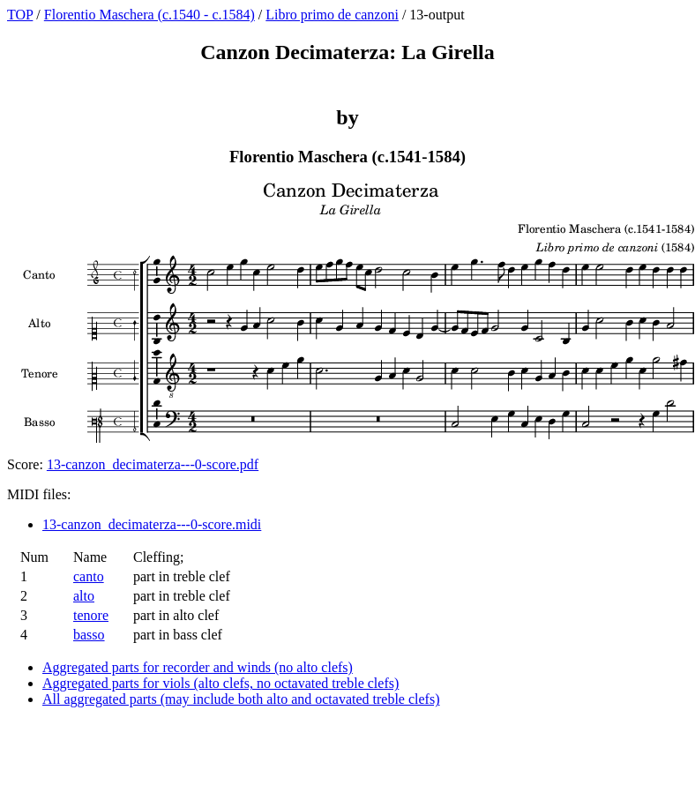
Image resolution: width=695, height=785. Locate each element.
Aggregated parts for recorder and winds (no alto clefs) (197, 667)
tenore (90, 615)
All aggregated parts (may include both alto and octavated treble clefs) (240, 699)
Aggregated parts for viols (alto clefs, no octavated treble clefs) (220, 683)
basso (89, 634)
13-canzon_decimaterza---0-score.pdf (152, 464)
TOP (20, 14)
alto (83, 595)
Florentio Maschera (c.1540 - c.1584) (149, 14)
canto (88, 576)
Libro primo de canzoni (332, 14)
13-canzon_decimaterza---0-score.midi (151, 524)
